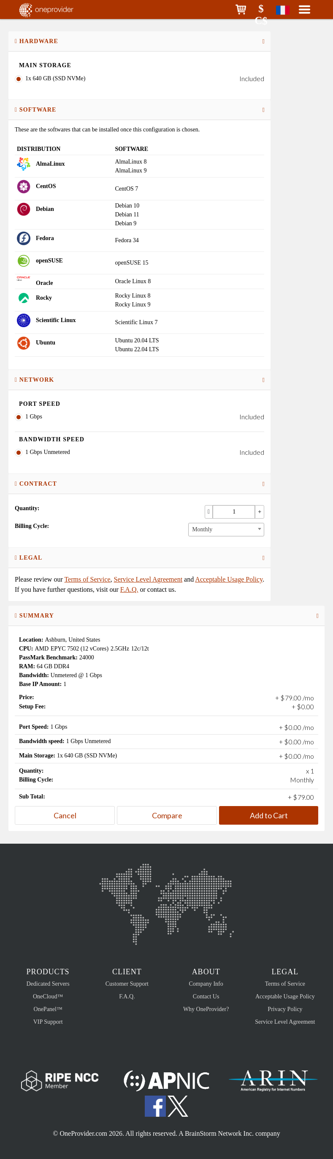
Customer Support (127, 984)
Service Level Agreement (148, 579)
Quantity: (27, 508)
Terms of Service (87, 579)
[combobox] (226, 529)
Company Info (206, 984)
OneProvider (57, 9)
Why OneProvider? (206, 1009)
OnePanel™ (48, 1009)
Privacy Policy (285, 1009)
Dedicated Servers (48, 984)
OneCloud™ (48, 996)
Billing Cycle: (32, 526)
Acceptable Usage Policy (229, 579)
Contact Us (206, 996)
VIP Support (48, 1022)
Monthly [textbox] (202, 529)
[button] (240, 9)
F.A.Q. (129, 589)
